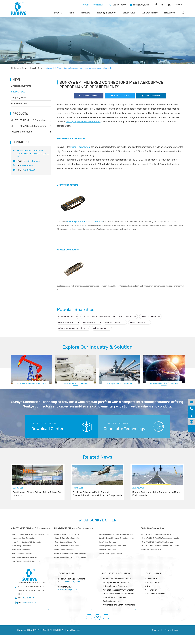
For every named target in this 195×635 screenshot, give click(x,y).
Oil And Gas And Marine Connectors (31, 383)
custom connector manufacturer (98, 316)
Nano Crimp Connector (107, 542)
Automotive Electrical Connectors (117, 579)
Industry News (36, 68)
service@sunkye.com (67, 589)
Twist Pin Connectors (21, 132)
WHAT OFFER (97, 520)
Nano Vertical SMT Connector (110, 554)
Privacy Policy (171, 630)
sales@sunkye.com (141, 5)
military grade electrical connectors (85, 221)
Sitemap (155, 630)
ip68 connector (92, 322)
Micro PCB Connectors (20, 550)
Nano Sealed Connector (64, 550)
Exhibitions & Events (21, 86)
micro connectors (139, 322)
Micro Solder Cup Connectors (23, 538)
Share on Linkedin (151, 96)
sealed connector (150, 316)
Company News (18, 97)
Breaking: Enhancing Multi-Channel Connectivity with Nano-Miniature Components (97, 494)
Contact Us (99, 5)
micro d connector (115, 322)
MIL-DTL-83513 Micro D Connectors (28, 120)
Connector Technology (124, 428)
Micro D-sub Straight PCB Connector (26, 542)
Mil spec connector (68, 322)
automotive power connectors (73, 328)
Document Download (156, 594)
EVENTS (58, 13)
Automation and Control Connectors (119, 605)
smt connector (127, 316)
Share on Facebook (88, 96)
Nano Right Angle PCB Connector (112, 546)
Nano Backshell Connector (65, 542)
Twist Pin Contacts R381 (151, 550)
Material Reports (19, 103)
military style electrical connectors (83, 121)
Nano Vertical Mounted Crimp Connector (71, 557)
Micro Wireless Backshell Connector (25, 561)
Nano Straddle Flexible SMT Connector (70, 554)
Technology (152, 590)
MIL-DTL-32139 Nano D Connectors (28, 126)
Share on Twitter (120, 96)
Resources (169, 13)
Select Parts (129, 13)
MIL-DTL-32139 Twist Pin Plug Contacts (157, 542)
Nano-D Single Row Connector (67, 538)
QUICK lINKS (153, 573)
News (86, 5)
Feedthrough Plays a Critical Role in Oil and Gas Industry (37, 494)
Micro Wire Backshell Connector (24, 557)
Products (85, 13)
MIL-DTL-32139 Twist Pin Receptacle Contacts (160, 546)
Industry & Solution (106, 13)
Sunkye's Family (149, 13)
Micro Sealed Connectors (21, 554)
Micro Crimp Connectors (21, 546)
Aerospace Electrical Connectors (163, 383)
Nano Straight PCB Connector (66, 534)
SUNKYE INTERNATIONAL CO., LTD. (45, 630)
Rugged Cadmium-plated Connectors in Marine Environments (156, 494)
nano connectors (68, 316)
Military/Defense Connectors (119, 383)
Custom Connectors (111, 601)
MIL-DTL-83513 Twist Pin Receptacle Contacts (160, 538)
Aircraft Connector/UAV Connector (118, 590)
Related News (97, 457)
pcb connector (101, 328)
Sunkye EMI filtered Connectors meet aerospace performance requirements (79, 68)
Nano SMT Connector (107, 550)
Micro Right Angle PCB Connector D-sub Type (29, 534)
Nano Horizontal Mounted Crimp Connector (116, 538)
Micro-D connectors (80, 147)
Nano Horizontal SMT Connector (67, 546)
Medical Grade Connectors (75, 383)
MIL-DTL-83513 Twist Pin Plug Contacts (157, 534)
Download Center (47, 428)
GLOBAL (178, 4)
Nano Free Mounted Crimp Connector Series (116, 534)
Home (71, 13)
